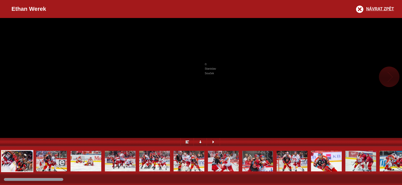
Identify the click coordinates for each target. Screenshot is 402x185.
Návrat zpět (380, 9)
